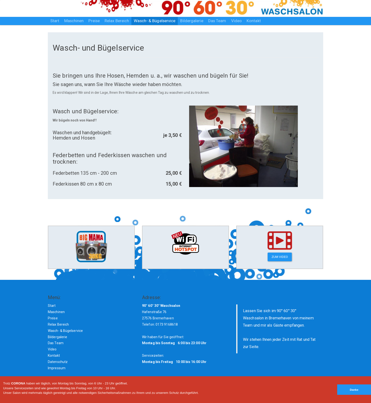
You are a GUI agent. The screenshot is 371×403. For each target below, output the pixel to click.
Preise (94, 20)
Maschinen (74, 20)
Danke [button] (354, 389)
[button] (3, 401)
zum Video (279, 257)
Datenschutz (58, 362)
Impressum (56, 368)
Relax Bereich (117, 20)
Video (236, 20)
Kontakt (254, 20)
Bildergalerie (191, 20)
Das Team (217, 20)
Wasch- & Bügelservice (154, 20)
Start (54, 20)
